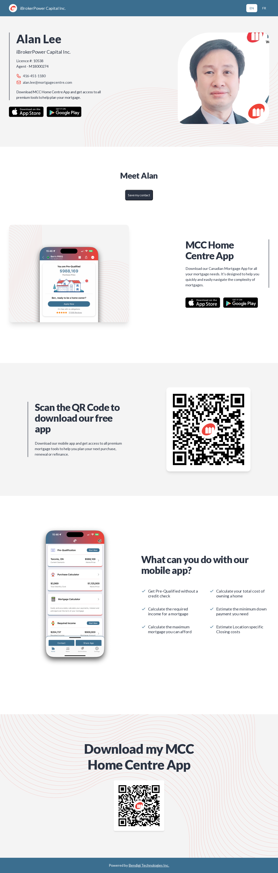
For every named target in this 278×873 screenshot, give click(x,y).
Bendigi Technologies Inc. (149, 865)
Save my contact (139, 195)
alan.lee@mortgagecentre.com (47, 82)
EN (252, 8)
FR (264, 8)
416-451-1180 (34, 76)
